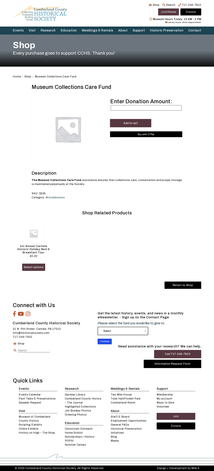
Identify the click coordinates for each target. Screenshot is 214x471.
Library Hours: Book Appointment (183, 22)
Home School (74, 432)
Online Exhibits (29, 428)
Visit (32, 30)
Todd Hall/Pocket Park (126, 398)
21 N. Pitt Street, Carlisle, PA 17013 (37, 328)
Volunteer (163, 406)
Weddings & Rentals (97, 30)
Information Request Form (172, 363)
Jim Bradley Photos (78, 410)
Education (69, 30)
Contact (194, 30)
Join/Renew (168, 11)
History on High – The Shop (37, 432)
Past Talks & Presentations (37, 398)
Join (176, 416)
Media (115, 440)
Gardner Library (75, 394)
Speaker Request (30, 402)
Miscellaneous (55, 197)
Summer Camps (75, 444)
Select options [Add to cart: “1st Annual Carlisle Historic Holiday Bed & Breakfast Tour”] (34, 267)
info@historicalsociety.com (31, 332)
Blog (114, 436)
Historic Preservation (166, 30)
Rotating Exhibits (30, 424)
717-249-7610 (189, 4)
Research (48, 30)
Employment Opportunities (128, 420)
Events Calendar (30, 394)
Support (139, 30)
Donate (191, 11)
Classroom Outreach (79, 428)
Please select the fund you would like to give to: (131, 323)
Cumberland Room (123, 402)
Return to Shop (183, 285)
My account (164, 398)
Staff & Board (120, 416)
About (123, 30)
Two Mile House (121, 394)
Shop (154, 4)
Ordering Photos (76, 414)
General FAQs (120, 424)
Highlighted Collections (80, 406)
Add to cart (130, 123)
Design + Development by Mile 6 (178, 468)
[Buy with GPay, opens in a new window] (146, 134)
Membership (165, 394)
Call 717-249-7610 (177, 353)
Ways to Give (165, 402)
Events (18, 30)
